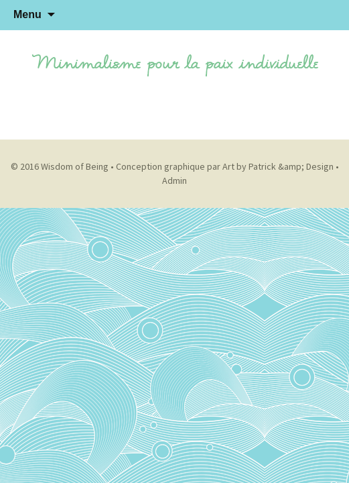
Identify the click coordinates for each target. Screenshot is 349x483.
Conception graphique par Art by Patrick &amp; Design (225, 166)
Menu (27, 14)
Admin (174, 180)
